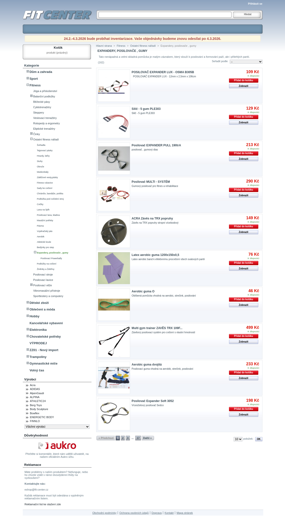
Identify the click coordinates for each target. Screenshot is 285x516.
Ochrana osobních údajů (134, 512)
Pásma (40, 226)
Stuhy (40, 161)
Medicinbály (43, 172)
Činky (36, 134)
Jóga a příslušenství (45, 91)
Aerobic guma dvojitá (147, 364)
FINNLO (35, 421)
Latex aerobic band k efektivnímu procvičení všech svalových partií (168, 259)
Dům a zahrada (41, 72)
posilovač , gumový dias (145, 149)
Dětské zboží (39, 303)
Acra (32, 385)
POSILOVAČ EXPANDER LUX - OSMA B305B (163, 72)
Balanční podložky (44, 96)
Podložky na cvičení (47, 264)
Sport (34, 78)
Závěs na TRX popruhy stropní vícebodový (155, 222)
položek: (248, 438)
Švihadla (41, 145)
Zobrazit (243, 86)
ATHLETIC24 (38, 401)
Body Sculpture (39, 409)
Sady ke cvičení (44, 188)
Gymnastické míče (43, 363)
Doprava (156, 512)
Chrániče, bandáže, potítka (50, 193)
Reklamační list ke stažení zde (42, 504)
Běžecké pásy (41, 101)
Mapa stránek (185, 512)
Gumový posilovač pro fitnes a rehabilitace (155, 186)
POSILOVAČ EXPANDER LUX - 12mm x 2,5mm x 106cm (164, 76)
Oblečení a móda (42, 309)
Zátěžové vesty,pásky (47, 177)
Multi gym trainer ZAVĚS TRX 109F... (157, 328)
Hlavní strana (104, 45)
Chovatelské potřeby (45, 336)
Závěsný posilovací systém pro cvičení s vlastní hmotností (163, 332)
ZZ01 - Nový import (44, 350)
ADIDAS (35, 389)
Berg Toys (36, 405)
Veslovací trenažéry (45, 117)
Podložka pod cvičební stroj (50, 199)
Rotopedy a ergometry (46, 123)
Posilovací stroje (43, 274)
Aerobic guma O (143, 291)
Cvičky (40, 204)
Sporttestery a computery (48, 296)
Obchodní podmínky (104, 512)
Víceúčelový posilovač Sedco (148, 405)
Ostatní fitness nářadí (46, 139)
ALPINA (34, 397)
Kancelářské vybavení (46, 323)
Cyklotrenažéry (42, 107)
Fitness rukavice (45, 183)
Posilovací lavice (43, 279)
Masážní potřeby (45, 220)
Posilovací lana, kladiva (48, 215)
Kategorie (31, 65)
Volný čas (37, 370)
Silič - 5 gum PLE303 (146, 109)
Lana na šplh (43, 209)
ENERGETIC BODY (42, 417)
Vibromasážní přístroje (46, 290)
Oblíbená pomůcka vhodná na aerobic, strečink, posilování (164, 295)
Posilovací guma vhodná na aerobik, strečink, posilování (162, 368)
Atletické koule (44, 242)
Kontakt (169, 512)
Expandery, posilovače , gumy (52, 253)
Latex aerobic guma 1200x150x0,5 (155, 255)
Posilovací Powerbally (51, 258)
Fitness (35, 85)
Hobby (34, 316)
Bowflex (34, 413)
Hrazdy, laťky (43, 156)
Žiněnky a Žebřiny (46, 269)
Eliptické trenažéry (44, 128)
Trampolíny (38, 357)
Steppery (38, 112)
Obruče (40, 166)
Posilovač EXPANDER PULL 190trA (156, 145)
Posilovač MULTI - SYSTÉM (151, 181)
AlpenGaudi (37, 393)
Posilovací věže (42, 285)
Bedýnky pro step (45, 247)
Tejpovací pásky (45, 150)
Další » (147, 437)
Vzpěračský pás (45, 231)
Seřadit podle (220, 61)
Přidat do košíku (243, 80)
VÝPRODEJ (38, 343)
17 (138, 437)
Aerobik (41, 236)
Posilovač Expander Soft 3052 (153, 401)
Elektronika (38, 330)
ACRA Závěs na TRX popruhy (152, 218)
